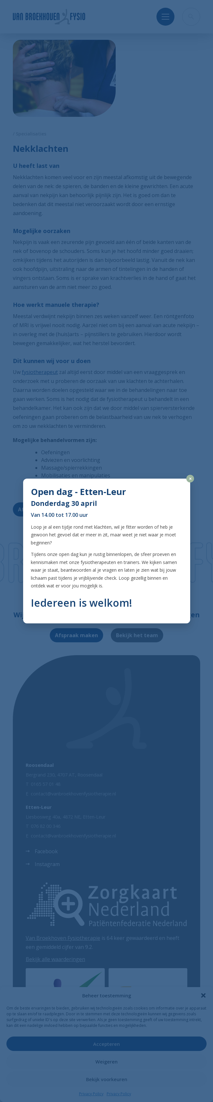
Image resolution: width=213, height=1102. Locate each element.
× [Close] (190, 478)
